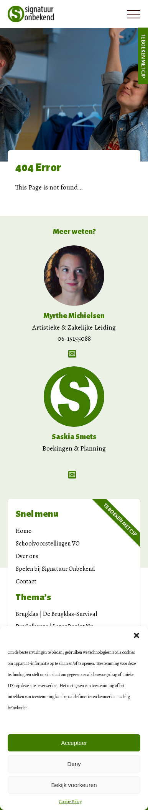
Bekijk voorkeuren (74, 785)
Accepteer (74, 743)
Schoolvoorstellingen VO (48, 544)
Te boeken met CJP (143, 56)
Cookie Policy (70, 802)
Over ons (27, 556)
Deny (74, 764)
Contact (26, 581)
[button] (136, 635)
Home (23, 531)
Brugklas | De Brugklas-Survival (56, 614)
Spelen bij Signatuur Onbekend (55, 569)
